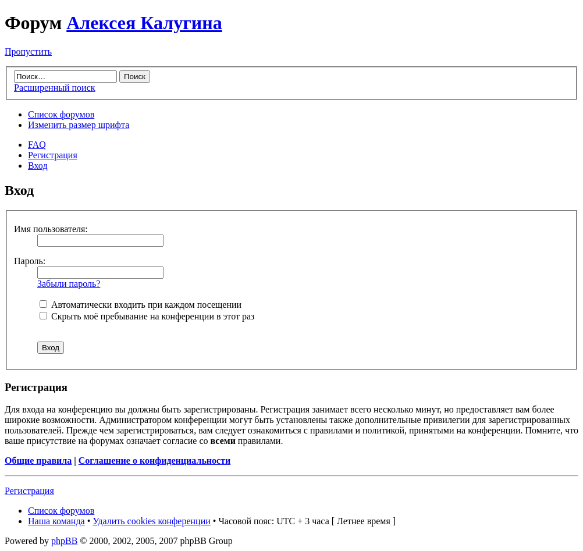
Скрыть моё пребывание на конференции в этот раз (147, 316)
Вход (38, 165)
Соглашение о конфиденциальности (154, 460)
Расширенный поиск (54, 88)
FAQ (37, 145)
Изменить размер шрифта (78, 125)
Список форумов (61, 114)
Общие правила (38, 460)
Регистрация (52, 155)
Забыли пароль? (68, 284)
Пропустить (28, 51)
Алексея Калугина (144, 22)
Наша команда (56, 521)
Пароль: (29, 261)
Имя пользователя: (51, 229)
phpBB (64, 541)
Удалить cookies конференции (152, 521)
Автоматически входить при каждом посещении (140, 305)
